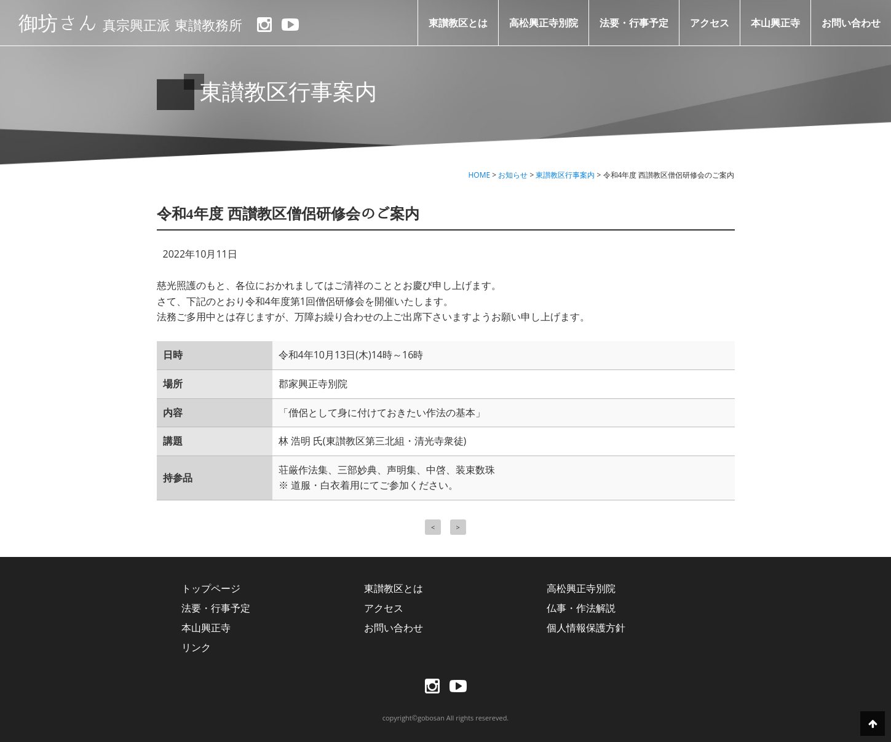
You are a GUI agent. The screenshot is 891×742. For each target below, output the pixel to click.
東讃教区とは (458, 23)
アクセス (709, 23)
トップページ (210, 588)
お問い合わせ (851, 23)
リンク (196, 647)
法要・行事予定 (634, 23)
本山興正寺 (775, 23)
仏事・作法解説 (581, 608)
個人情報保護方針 (586, 627)
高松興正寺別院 (543, 23)
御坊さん (130, 23)
